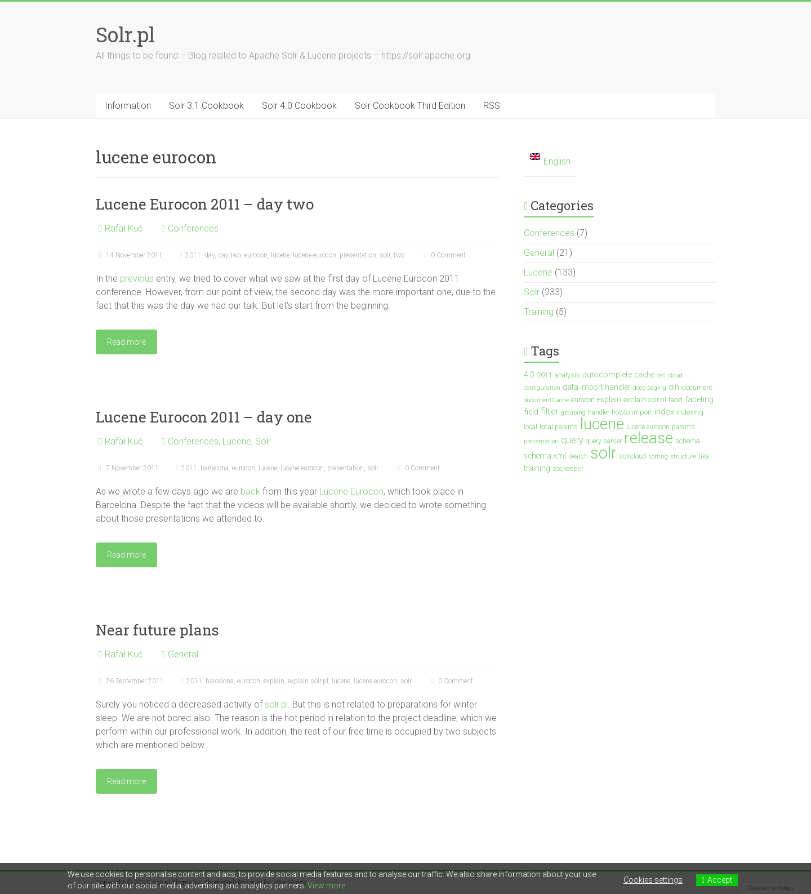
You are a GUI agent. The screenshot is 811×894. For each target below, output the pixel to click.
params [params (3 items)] (683, 427)
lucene (280, 255)
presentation (358, 255)
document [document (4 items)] (696, 387)
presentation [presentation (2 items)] (541, 441)
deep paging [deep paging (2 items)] (649, 388)
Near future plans (157, 629)
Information (128, 105)
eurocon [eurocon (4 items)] (583, 399)
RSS (491, 105)
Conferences (193, 228)
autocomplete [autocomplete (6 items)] (607, 375)
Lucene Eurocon (351, 491)
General (183, 654)
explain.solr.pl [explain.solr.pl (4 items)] (644, 399)
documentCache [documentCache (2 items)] (546, 400)
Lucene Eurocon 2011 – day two (205, 204)
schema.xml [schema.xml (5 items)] (545, 455)
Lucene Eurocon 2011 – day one (204, 416)
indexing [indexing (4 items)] (689, 412)
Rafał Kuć (123, 228)
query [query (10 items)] (572, 440)
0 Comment (443, 255)
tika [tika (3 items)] (703, 456)
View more (326, 885)
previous (137, 278)
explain (274, 681)
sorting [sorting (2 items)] (658, 456)
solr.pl (276, 704)
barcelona (214, 468)
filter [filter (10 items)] (550, 411)
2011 (193, 255)
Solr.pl (125, 34)
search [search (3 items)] (578, 456)
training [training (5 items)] (537, 468)
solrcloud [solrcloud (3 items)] (632, 456)
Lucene (236, 441)
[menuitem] (550, 162)
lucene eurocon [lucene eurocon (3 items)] (648, 427)
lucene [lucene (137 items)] (602, 424)
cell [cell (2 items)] (661, 375)
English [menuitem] (557, 161)
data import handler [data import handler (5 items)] (597, 387)
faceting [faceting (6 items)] (699, 399)
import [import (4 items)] (642, 412)
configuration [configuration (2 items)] (542, 388)
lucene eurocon (314, 255)
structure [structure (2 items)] (683, 456)
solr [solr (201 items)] (603, 452)
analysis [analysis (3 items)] (567, 375)
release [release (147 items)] (648, 438)
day (209, 255)
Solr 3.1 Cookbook (206, 105)
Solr (263, 441)
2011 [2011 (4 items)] (544, 375)
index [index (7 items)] (664, 412)
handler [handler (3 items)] (598, 412)
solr (385, 255)
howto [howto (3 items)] (621, 412)
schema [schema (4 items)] (687, 441)
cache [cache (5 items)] (644, 374)
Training (539, 311)
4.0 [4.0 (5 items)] (529, 374)
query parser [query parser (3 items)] (604, 441)
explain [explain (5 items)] (609, 399)
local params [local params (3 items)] (559, 427)
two (399, 255)
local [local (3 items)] (530, 427)
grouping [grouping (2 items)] (573, 412)
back (250, 491)
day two (229, 255)
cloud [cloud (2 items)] (675, 375)
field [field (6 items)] (531, 412)
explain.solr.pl (308, 681)
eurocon (256, 255)
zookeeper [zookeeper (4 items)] (567, 468)
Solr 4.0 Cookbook (299, 105)
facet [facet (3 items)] (676, 400)
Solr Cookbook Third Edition (410, 105)
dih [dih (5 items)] (674, 387)
